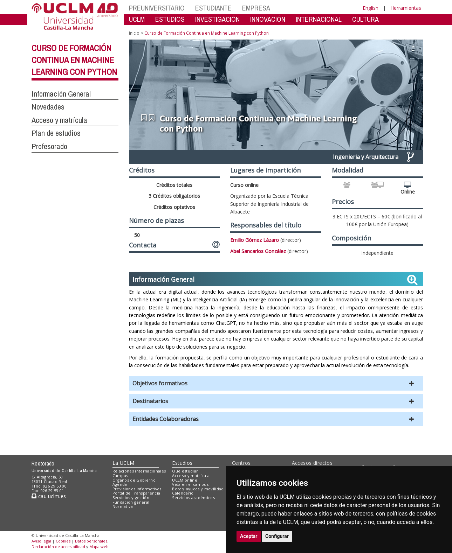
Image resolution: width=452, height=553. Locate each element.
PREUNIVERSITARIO (157, 8)
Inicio (134, 33)
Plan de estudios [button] (56, 133)
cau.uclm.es (49, 496)
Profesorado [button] (49, 146)
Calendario (182, 493)
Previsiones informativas (137, 488)
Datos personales (91, 541)
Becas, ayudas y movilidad (198, 488)
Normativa (122, 506)
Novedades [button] (48, 107)
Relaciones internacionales (139, 471)
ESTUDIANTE (213, 8)
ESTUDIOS (170, 19)
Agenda (119, 484)
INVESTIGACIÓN (217, 19)
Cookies (63, 541)
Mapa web (99, 546)
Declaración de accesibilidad (58, 546)
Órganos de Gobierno (134, 480)
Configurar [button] (277, 536)
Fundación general (131, 502)
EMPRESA (256, 8)
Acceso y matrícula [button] (59, 120)
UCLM (137, 19)
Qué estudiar (185, 471)
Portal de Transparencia (136, 493)
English (370, 8)
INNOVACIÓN (267, 19)
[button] (276, 383)
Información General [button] (61, 94)
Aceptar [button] (249, 536)
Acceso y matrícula (191, 475)
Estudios (182, 463)
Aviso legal (41, 541)
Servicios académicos (193, 497)
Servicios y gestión (130, 497)
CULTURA (365, 19)
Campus (120, 475)
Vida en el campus (190, 484)
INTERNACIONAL (319, 19)
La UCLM (123, 463)
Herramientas (405, 8)
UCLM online (184, 480)
